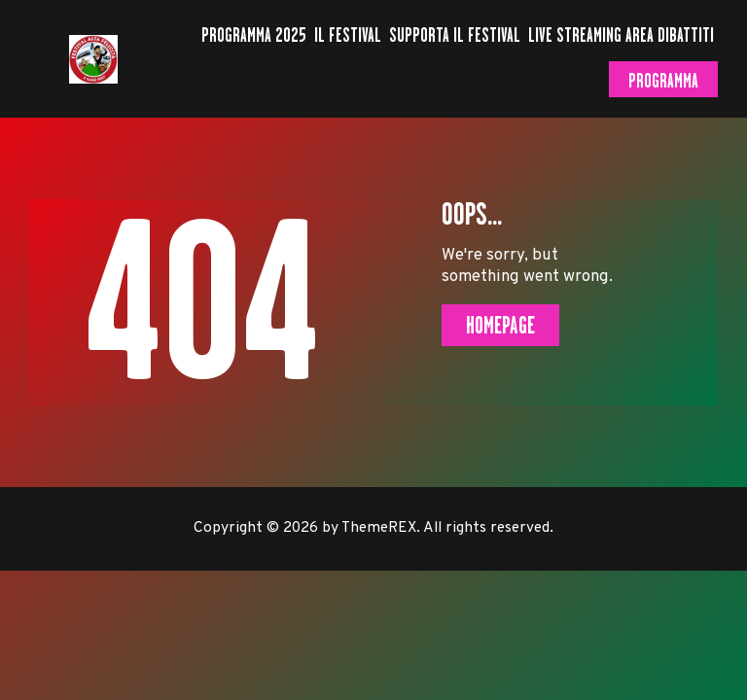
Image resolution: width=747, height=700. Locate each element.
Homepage (500, 325)
